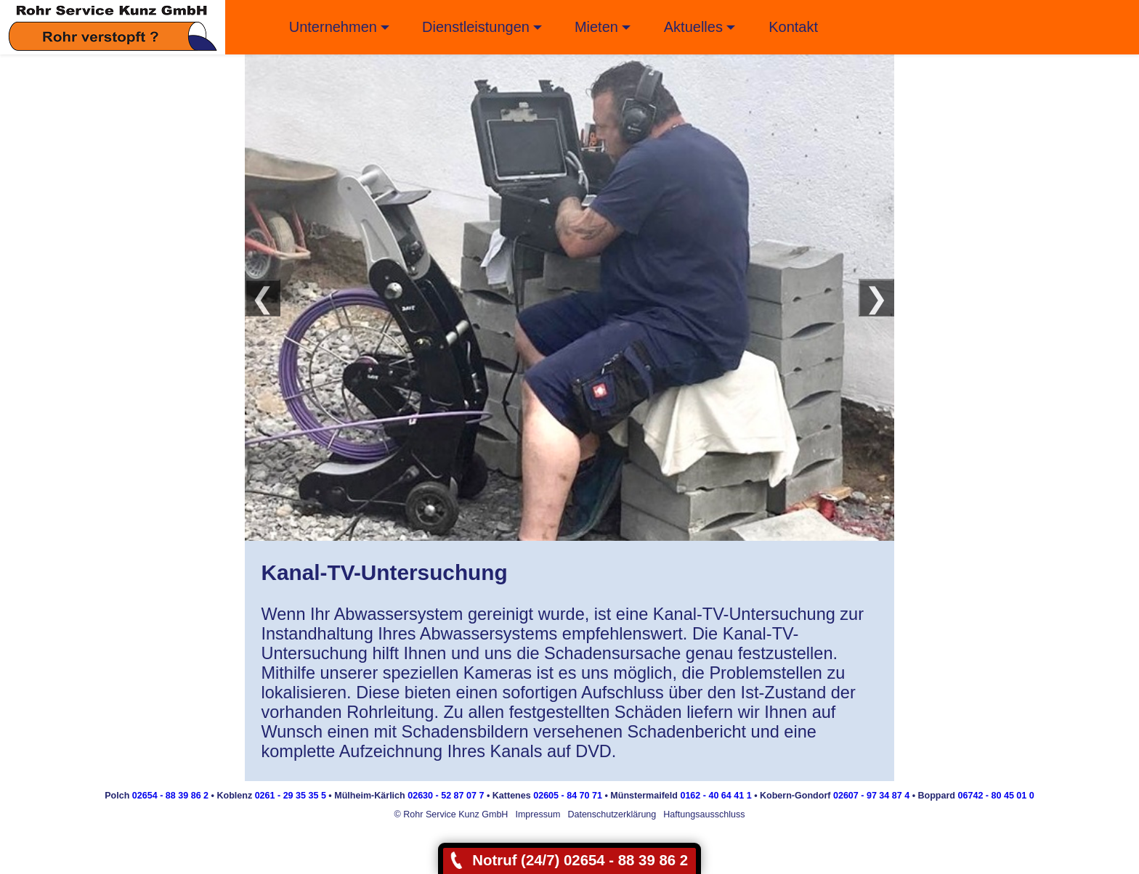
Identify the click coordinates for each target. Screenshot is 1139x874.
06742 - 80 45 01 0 (996, 796)
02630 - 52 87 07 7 (446, 796)
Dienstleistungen (476, 27)
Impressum (537, 814)
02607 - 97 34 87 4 (871, 796)
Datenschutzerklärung (611, 814)
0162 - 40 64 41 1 (715, 796)
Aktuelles (693, 27)
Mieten (596, 27)
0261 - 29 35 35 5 (290, 796)
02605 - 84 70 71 (567, 796)
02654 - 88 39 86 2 (170, 796)
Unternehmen (333, 27)
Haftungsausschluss (704, 814)
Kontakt (793, 27)
